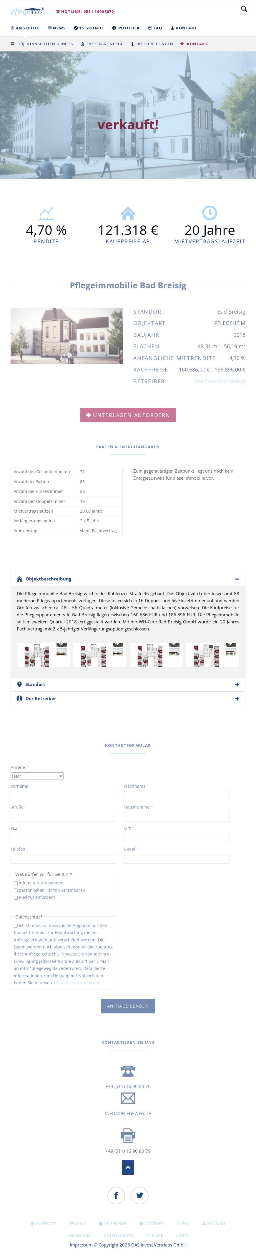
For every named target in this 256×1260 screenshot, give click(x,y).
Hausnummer (139, 807)
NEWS (80, 1223)
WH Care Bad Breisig (219, 381)
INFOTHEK (154, 1223)
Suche (244, 8)
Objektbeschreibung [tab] (48, 579)
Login (182, 1235)
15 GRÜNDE (115, 1223)
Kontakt (197, 43)
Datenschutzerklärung (78, 982)
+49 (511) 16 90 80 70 (128, 1086)
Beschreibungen (155, 43)
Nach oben (128, 1167)
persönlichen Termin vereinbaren (52, 890)
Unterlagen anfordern (131, 415)
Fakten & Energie (106, 43)
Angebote (46, 1223)
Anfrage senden (128, 1006)
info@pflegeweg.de (128, 1113)
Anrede (20, 767)
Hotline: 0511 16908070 (87, 11)
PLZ (20, 828)
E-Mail (134, 849)
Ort (134, 828)
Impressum (79, 1235)
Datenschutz (118, 1235)
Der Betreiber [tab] (41, 698)
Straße (20, 807)
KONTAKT (216, 1223)
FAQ (186, 1223)
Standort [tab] (35, 684)
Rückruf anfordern (37, 897)
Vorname (21, 786)
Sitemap (154, 1235)
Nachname (136, 786)
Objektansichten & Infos (45, 43)
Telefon (20, 849)
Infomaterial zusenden (41, 883)
